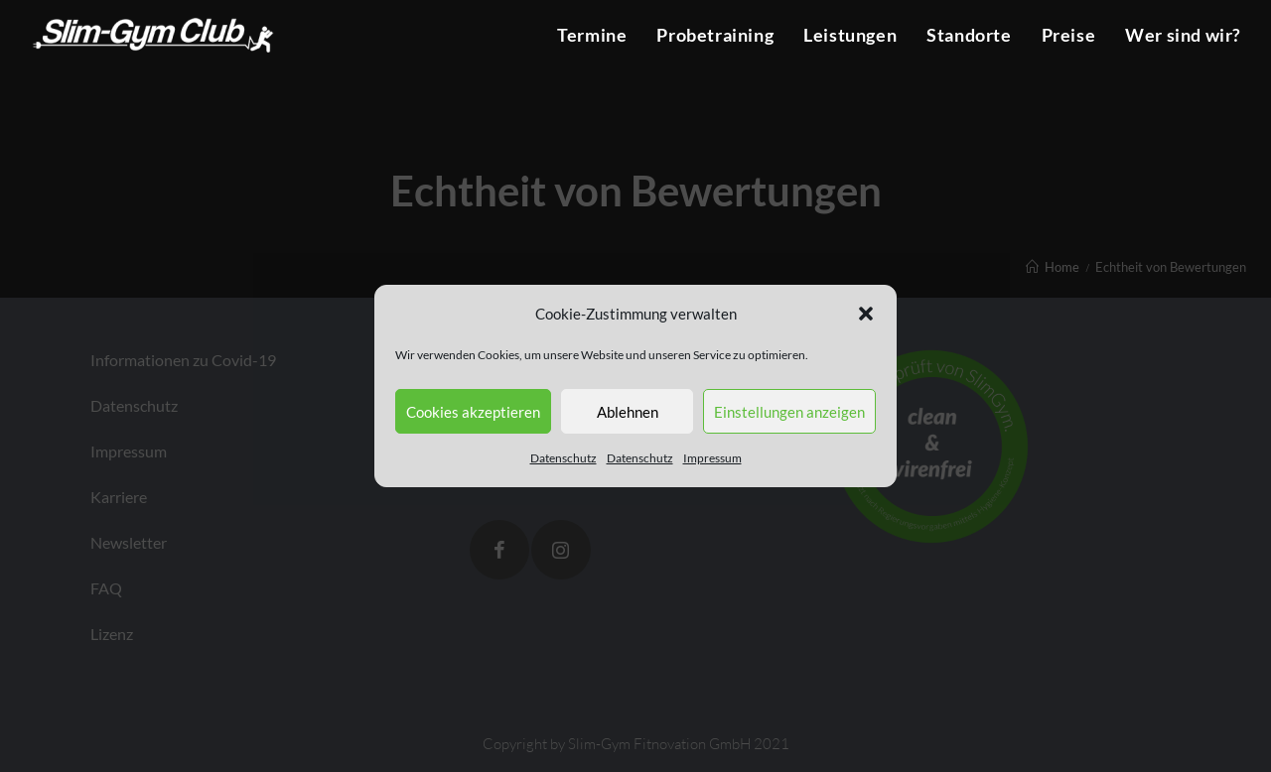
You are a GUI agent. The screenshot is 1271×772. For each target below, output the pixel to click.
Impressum (712, 457)
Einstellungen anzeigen (789, 412)
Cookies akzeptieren (473, 412)
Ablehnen (627, 412)
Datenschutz (563, 457)
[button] (866, 313)
